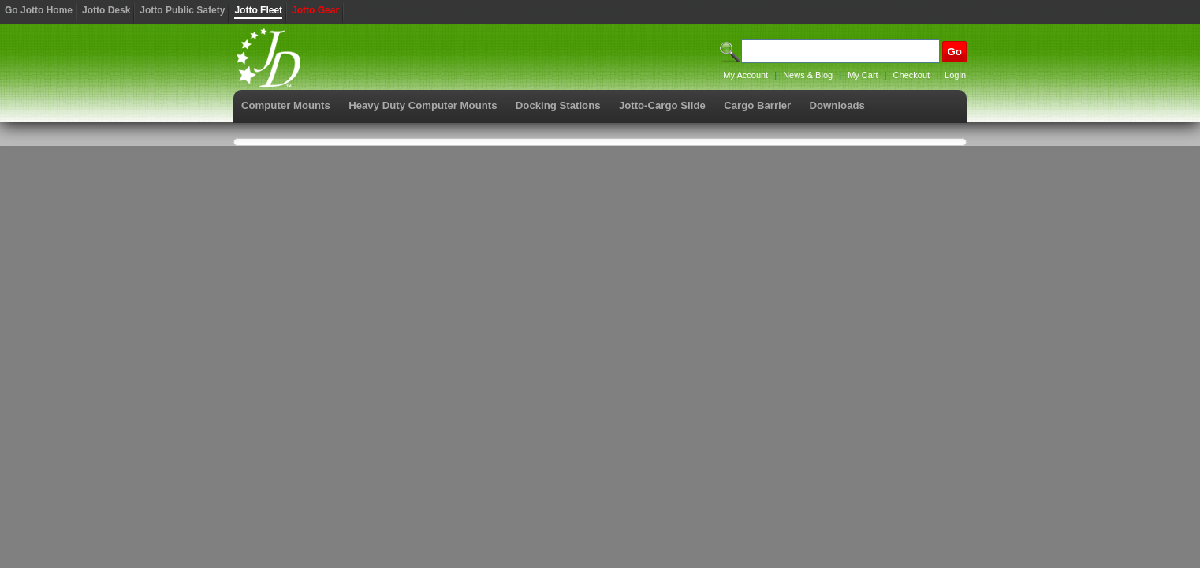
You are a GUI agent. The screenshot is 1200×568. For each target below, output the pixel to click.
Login (955, 75)
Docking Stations (558, 105)
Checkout (911, 75)
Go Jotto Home (39, 10)
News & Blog (808, 75)
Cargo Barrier (757, 105)
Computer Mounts (285, 105)
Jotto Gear (315, 10)
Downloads (837, 105)
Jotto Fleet (258, 10)
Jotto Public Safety (182, 10)
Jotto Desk (106, 10)
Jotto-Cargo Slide (662, 105)
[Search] (840, 51)
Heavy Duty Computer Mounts (422, 105)
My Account (745, 75)
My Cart (863, 75)
